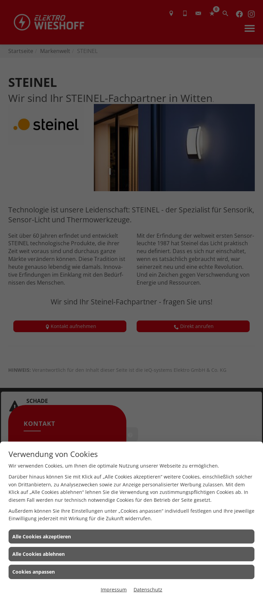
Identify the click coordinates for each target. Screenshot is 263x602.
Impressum (114, 589)
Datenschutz (148, 589)
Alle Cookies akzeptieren (41, 536)
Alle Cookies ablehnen (38, 554)
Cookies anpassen (33, 571)
